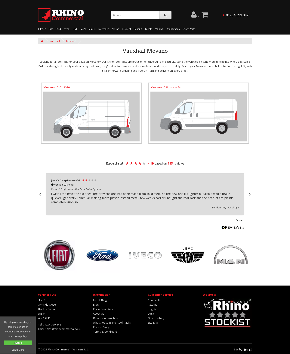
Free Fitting (100, 300)
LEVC (75, 29)
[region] (145, 194)
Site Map (153, 322)
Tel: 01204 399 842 (49, 324)
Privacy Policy (101, 327)
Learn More (18, 349)
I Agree (18, 342)
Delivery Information (105, 318)
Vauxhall (159, 29)
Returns (152, 304)
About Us (98, 313)
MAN (83, 29)
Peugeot (126, 29)
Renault (138, 29)
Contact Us (154, 300)
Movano (71, 41)
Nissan (115, 29)
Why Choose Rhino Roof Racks (112, 322)
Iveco (66, 29)
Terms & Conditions (105, 331)
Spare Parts (189, 29)
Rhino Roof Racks (104, 309)
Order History (156, 318)
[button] (40, 194)
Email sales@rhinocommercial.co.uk (59, 329)
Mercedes (103, 29)
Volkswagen (173, 29)
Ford (58, 29)
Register (153, 309)
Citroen (42, 29)
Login (151, 313)
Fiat (51, 29)
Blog (96, 304)
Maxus (92, 29)
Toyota (148, 29)
